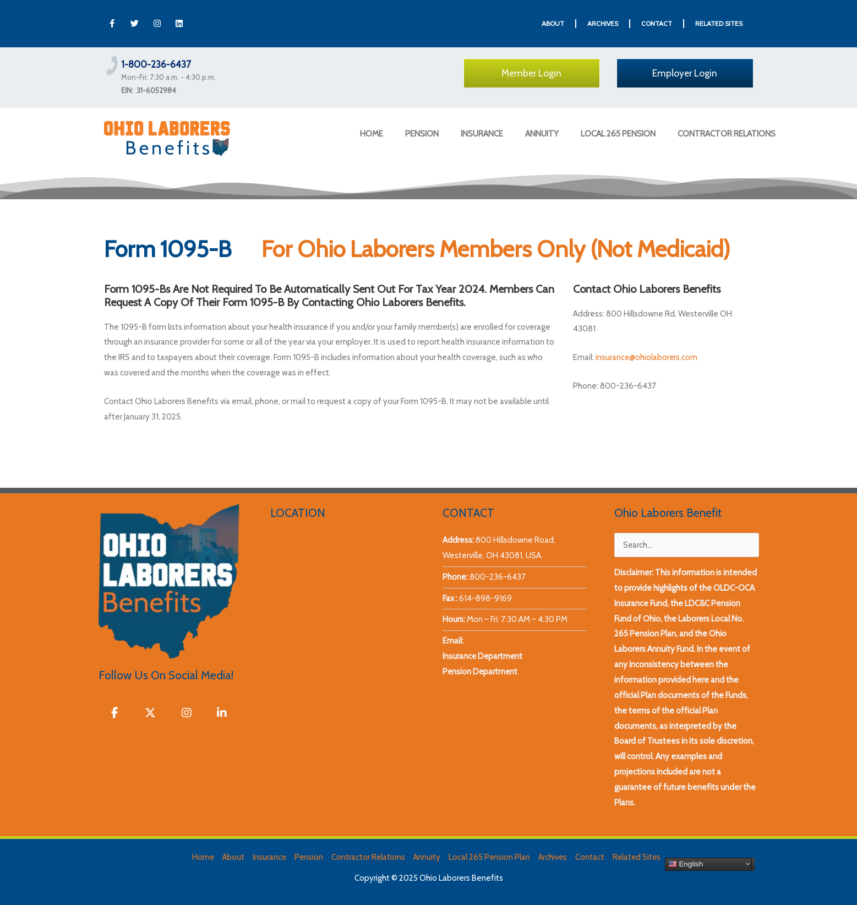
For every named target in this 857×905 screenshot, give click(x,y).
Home (200, 857)
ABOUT (553, 23)
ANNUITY (542, 134)
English (689, 863)
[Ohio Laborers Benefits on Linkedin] (221, 713)
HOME (371, 134)
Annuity (426, 857)
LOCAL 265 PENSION (618, 134)
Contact (591, 857)
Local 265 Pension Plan (490, 857)
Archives (554, 857)
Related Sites (639, 857)
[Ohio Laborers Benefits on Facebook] (115, 713)
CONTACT (656, 23)
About (231, 857)
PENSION (422, 134)
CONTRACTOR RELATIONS (727, 134)
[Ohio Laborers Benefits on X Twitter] (150, 713)
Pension (307, 857)
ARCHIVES (602, 23)
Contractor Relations (367, 857)
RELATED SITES (719, 23)
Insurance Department (483, 656)
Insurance (267, 857)
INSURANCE (482, 134)
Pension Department (481, 672)
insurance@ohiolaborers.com (647, 357)
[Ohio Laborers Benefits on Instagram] (186, 713)
